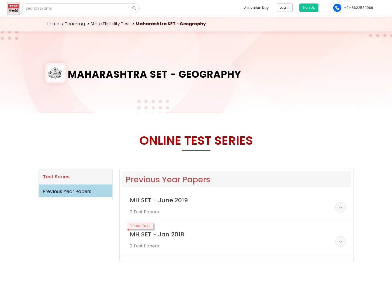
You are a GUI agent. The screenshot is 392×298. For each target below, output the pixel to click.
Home (53, 24)
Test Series (56, 176)
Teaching (75, 24)
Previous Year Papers (67, 191)
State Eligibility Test (110, 24)
